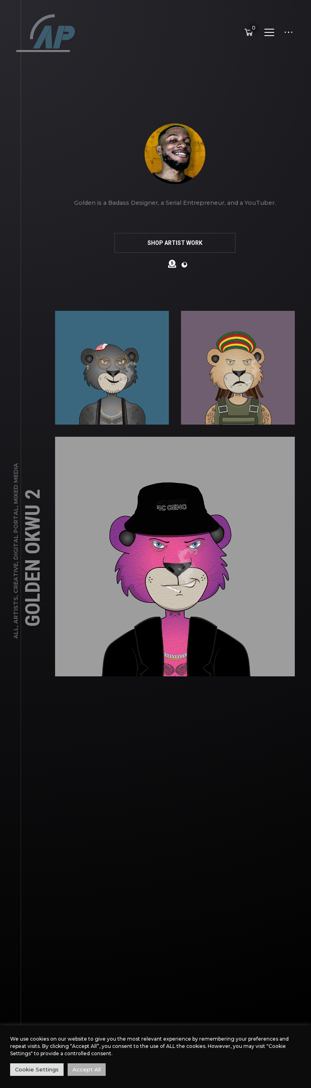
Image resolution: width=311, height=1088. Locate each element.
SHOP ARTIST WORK (174, 243)
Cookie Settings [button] (37, 1069)
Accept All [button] (86, 1069)
